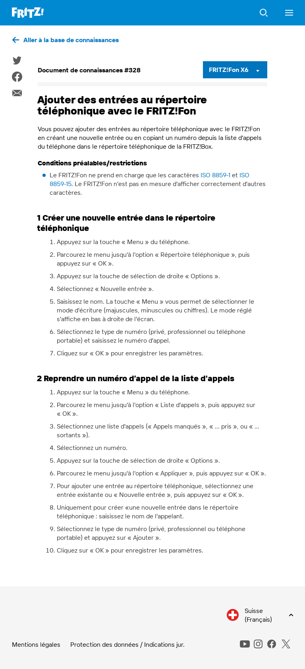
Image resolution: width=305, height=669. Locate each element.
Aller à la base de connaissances (71, 40)
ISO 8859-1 (215, 175)
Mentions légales (36, 644)
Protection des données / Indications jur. (127, 644)
